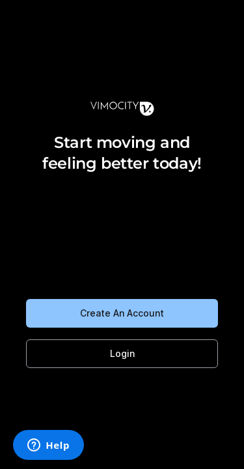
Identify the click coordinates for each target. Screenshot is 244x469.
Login (122, 353)
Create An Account (122, 313)
